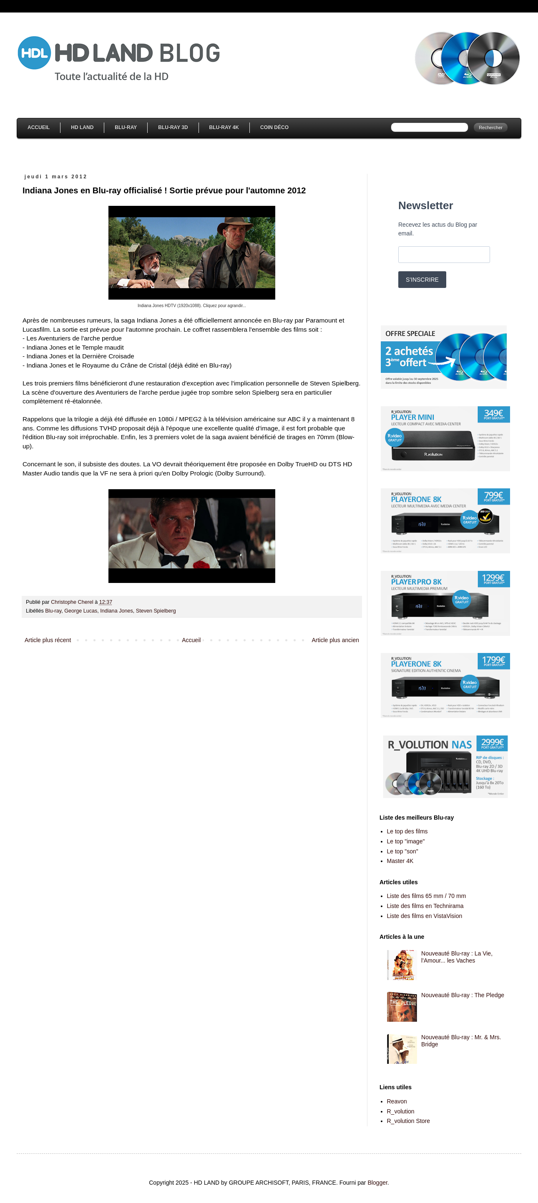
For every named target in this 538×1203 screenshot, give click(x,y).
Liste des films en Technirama (425, 906)
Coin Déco (274, 127)
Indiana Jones (116, 611)
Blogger (377, 1182)
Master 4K (400, 861)
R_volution (401, 1111)
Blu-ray (53, 611)
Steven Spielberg (156, 611)
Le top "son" (402, 851)
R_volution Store (408, 1121)
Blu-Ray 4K (224, 127)
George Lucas (80, 611)
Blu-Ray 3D (173, 127)
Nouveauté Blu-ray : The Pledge (462, 995)
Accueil (39, 127)
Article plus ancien (335, 640)
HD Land (82, 127)
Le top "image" (406, 841)
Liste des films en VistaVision (425, 916)
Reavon (397, 1101)
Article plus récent (48, 640)
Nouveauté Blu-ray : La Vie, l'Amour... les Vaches (457, 957)
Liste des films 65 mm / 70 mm (426, 896)
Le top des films (407, 831)
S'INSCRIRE (422, 279)
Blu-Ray (126, 127)
